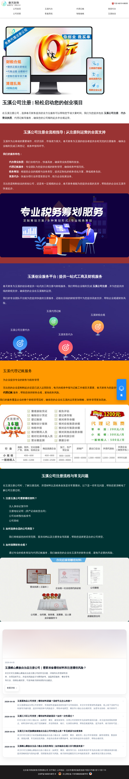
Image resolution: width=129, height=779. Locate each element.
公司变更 (17, 13)
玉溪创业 (112, 13)
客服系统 (49, 13)
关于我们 (52, 770)
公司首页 (17, 9)
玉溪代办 (49, 9)
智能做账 (80, 13)
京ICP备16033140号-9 (47, 774)
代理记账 (80, 9)
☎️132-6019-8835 (120, 3)
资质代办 (112, 9)
